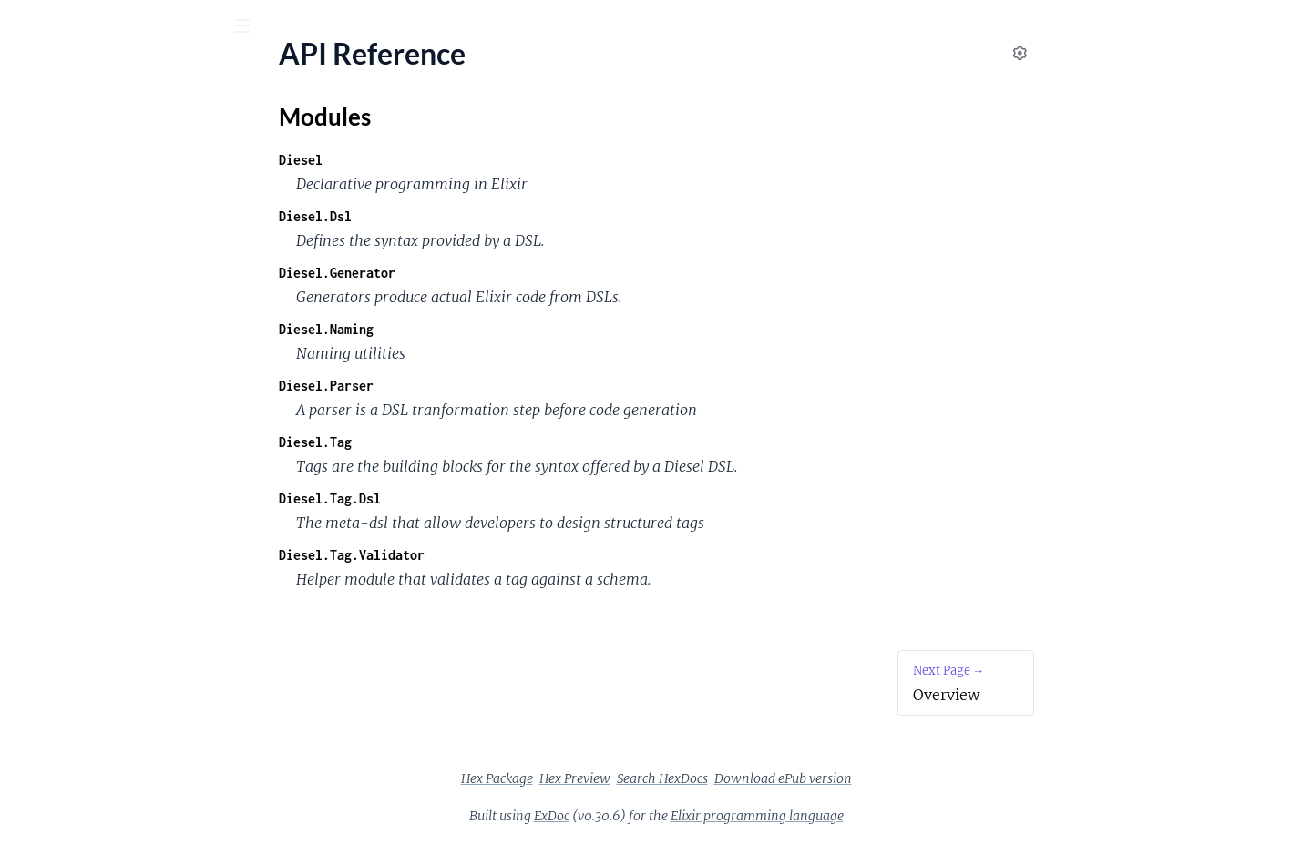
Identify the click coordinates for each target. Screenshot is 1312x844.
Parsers (37, 321)
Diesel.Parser (462, 385)
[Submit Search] (27, 27)
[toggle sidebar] (247, 28)
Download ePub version (920, 778)
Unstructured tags (71, 370)
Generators (50, 345)
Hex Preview (711, 778)
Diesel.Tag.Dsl (466, 498)
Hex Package (634, 778)
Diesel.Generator (473, 272)
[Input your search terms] (136, 26)
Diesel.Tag (451, 442)
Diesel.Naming (462, 329)
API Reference (58, 182)
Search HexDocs (799, 778)
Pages (39, 127)
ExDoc (688, 816)
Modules (110, 127)
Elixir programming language (893, 816)
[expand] (255, 183)
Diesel (437, 160)
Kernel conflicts (63, 394)
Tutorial (38, 296)
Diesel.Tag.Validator (488, 555)
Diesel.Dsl (451, 216)
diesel (43, 72)
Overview (44, 247)
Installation (50, 271)
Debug (35, 419)
